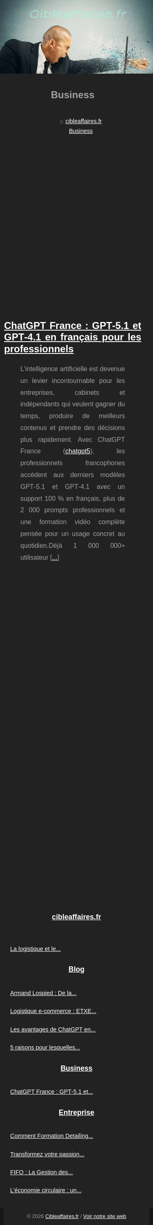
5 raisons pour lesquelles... (45, 1047)
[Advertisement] (76, 218)
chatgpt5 (77, 451)
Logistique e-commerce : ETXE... (53, 1011)
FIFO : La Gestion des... (41, 1172)
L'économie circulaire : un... (46, 1190)
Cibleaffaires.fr (62, 1216)
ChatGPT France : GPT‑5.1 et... (51, 1091)
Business (81, 131)
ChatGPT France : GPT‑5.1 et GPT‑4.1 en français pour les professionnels (72, 337)
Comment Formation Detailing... (51, 1136)
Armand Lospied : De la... (43, 993)
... (54, 557)
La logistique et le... (35, 949)
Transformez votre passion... (47, 1154)
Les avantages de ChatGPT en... (52, 1029)
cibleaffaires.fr (83, 121)
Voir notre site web (104, 1216)
